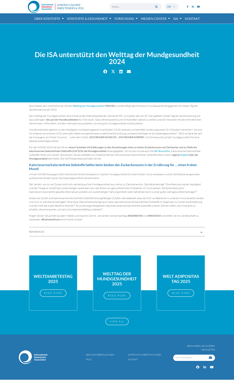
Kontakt (192, 18)
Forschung (126, 18)
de (171, 6)
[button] (105, 71)
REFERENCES (36, 231)
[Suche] (157, 6)
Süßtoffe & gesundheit (89, 18)
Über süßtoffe (49, 18)
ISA (177, 18)
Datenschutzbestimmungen (144, 356)
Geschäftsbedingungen (100, 356)
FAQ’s (89, 360)
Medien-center (155, 18)
